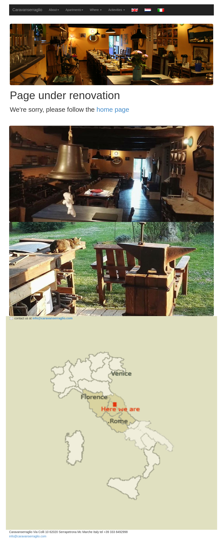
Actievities (116, 10)
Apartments (74, 10)
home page (112, 109)
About (54, 10)
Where (96, 10)
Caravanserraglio (27, 10)
